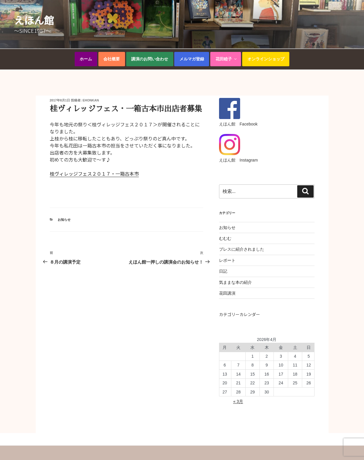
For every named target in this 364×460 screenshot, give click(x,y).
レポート (227, 260)
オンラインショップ (265, 59)
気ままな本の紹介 (235, 282)
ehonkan (91, 100)
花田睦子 (226, 59)
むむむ (225, 238)
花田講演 (227, 293)
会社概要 (111, 59)
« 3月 (238, 401)
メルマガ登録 (192, 59)
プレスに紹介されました (241, 249)
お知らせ (64, 219)
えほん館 (34, 20)
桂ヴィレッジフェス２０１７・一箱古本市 (94, 173)
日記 (223, 271)
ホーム (86, 59)
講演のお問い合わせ (149, 59)
